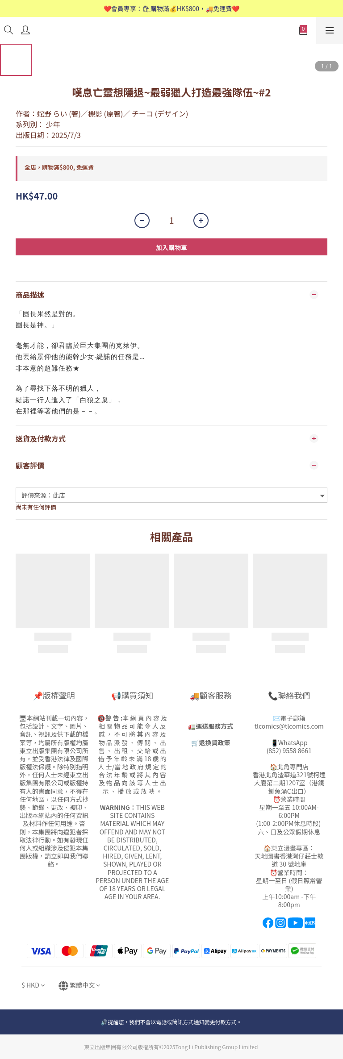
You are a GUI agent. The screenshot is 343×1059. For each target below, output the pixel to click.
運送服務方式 (214, 725)
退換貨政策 (214, 742)
